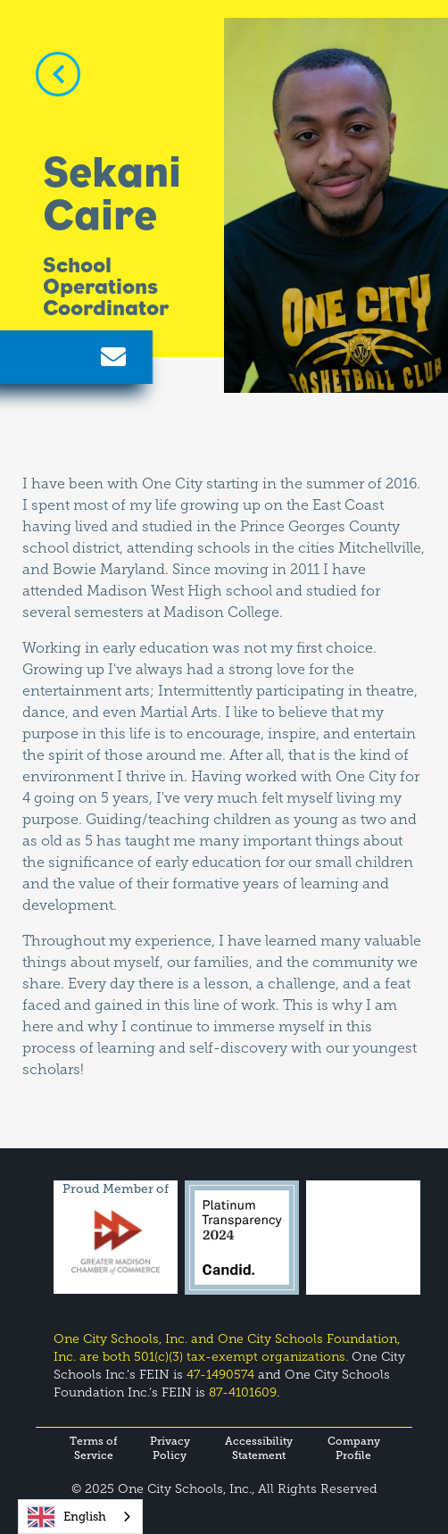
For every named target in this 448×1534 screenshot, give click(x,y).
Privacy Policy (170, 1448)
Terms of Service (94, 1448)
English (67, 1517)
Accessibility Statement (259, 1448)
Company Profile (354, 1448)
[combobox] (80, 1516)
